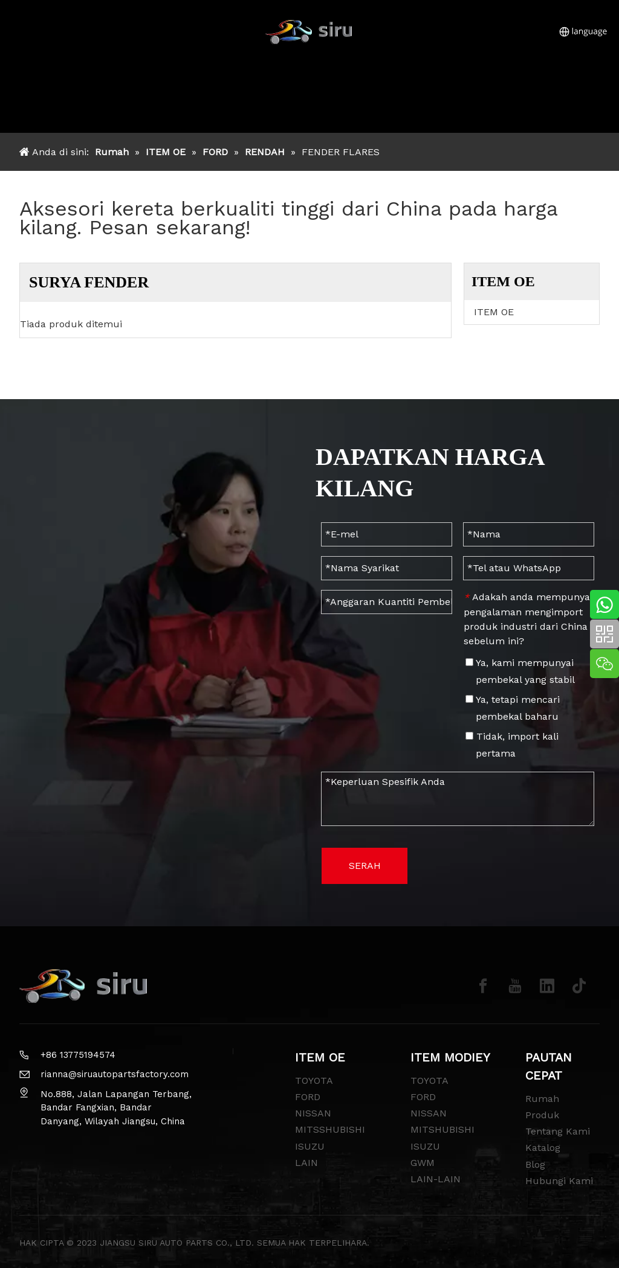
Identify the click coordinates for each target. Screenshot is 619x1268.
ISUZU (310, 1146)
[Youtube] (515, 986)
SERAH (365, 865)
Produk (542, 1115)
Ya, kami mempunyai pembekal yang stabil (520, 671)
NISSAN (313, 1113)
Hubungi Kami (559, 1180)
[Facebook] (483, 986)
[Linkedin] (547, 986)
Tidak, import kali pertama (512, 745)
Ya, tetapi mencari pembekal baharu (512, 708)
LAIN (306, 1162)
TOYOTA (314, 1080)
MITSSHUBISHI (330, 1129)
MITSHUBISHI (442, 1129)
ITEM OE (494, 312)
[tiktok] (579, 986)
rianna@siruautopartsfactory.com (115, 1074)
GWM (422, 1162)
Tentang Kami (557, 1131)
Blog (535, 1164)
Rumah (542, 1098)
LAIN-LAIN (435, 1179)
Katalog (542, 1147)
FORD (307, 1097)
